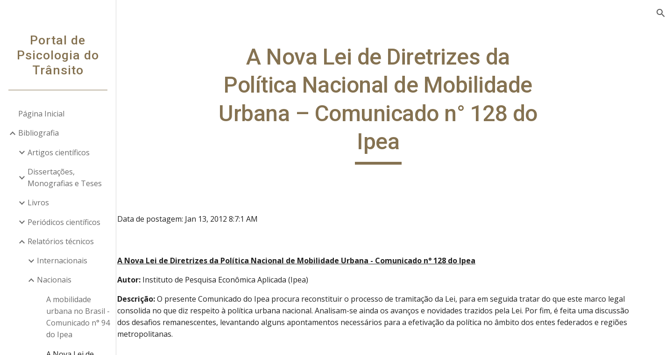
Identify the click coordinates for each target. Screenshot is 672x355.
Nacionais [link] (54, 280)
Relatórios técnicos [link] (61, 241)
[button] (661, 13)
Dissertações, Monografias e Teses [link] (65, 177)
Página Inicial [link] (42, 114)
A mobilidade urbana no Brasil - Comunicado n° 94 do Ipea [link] (78, 317)
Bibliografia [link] (39, 133)
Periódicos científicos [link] (64, 222)
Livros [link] (39, 202)
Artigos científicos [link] (59, 152)
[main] (394, 103)
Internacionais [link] (62, 260)
